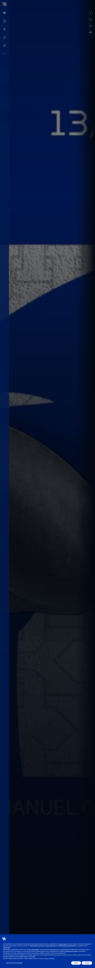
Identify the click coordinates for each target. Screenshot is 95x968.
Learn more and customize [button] (14, 963)
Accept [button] (87, 963)
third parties (35, 949)
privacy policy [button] (63, 944)
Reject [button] (76, 963)
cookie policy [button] (6, 947)
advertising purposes (72, 951)
